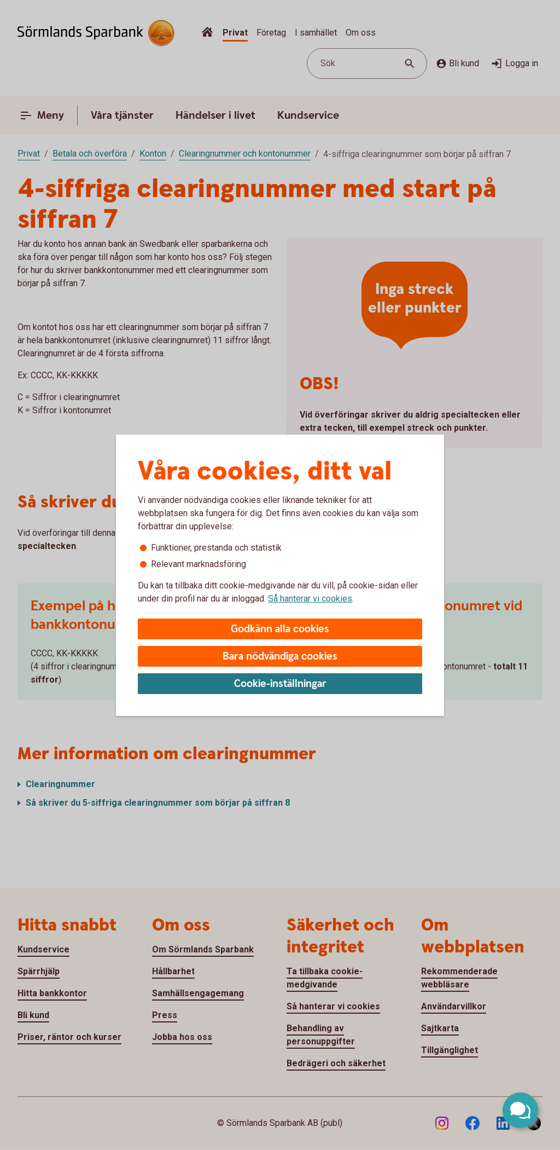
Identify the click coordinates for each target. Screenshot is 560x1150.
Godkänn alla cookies (280, 629)
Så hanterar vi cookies (310, 598)
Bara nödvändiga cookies (280, 656)
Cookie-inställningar (280, 684)
